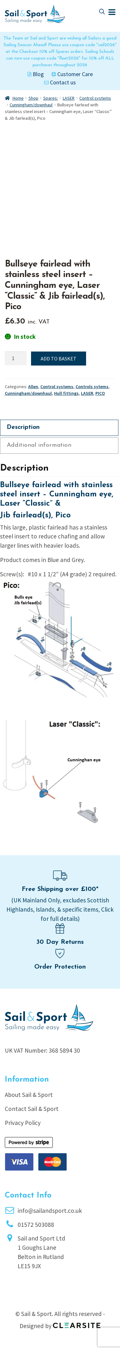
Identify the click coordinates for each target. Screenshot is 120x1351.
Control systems (95, 98)
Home (18, 98)
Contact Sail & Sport (32, 1109)
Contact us (60, 82)
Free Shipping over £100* (60, 889)
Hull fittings (66, 393)
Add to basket (58, 358)
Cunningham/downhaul (31, 105)
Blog (36, 74)
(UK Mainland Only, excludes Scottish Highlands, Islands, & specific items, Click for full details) (60, 909)
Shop (33, 98)
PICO (100, 393)
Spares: (50, 98)
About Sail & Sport (29, 1095)
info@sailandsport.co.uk (50, 1210)
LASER (69, 98)
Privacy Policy (23, 1123)
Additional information (39, 445)
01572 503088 (36, 1224)
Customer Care (72, 74)
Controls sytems (92, 386)
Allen (33, 386)
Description (23, 427)
